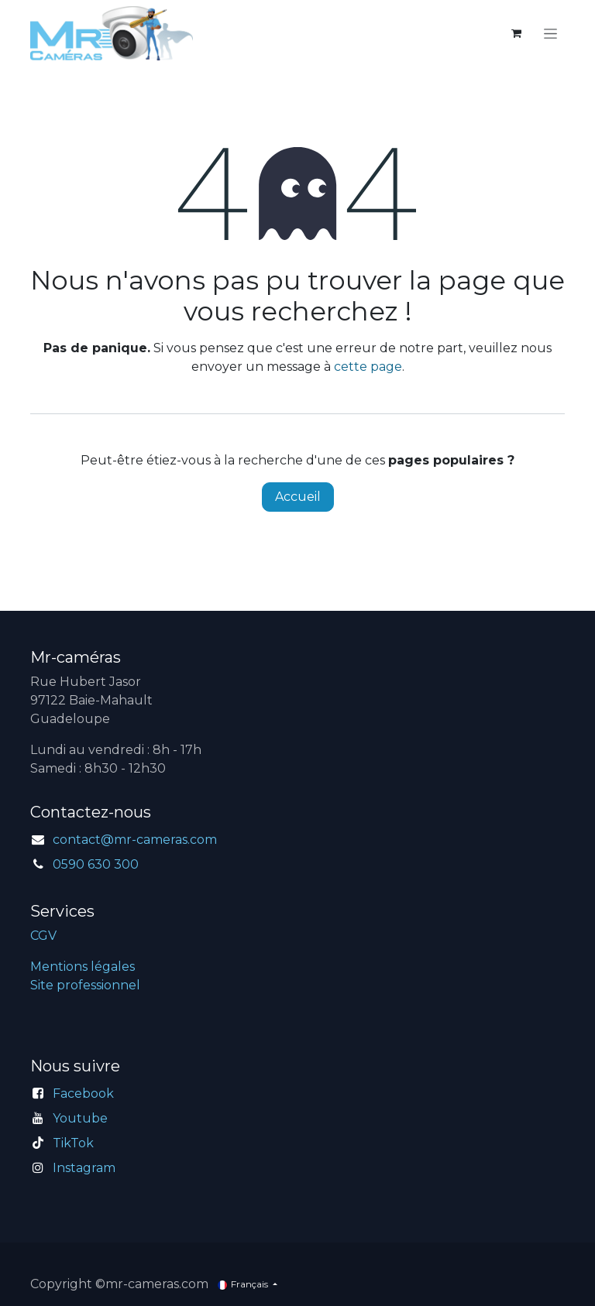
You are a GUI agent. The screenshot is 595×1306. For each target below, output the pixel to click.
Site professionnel (85, 985)
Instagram (84, 1167)
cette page (368, 366)
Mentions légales (82, 966)
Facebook (83, 1093)
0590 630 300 (96, 864)
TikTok (73, 1143)
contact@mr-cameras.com (135, 839)
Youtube (80, 1118)
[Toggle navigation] (550, 33)
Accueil (298, 496)
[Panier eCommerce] (516, 33)
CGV (43, 935)
